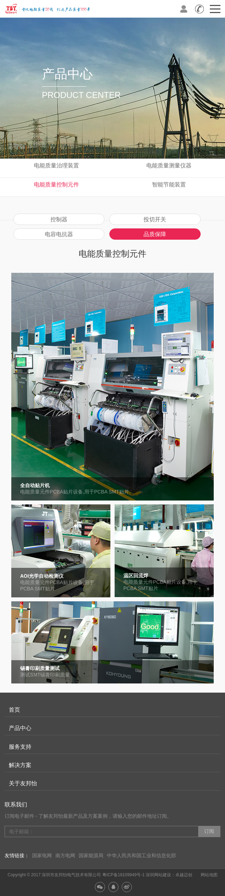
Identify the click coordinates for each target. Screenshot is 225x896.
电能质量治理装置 (56, 165)
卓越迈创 (183, 874)
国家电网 (42, 855)
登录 (183, 9)
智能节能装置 (169, 185)
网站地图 (209, 874)
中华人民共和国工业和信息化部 (141, 855)
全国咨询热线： (199, 9)
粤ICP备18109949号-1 (123, 874)
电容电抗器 (59, 234)
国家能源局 (91, 855)
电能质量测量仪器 (168, 165)
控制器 (58, 219)
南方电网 (65, 855)
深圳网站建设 (158, 874)
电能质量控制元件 (56, 185)
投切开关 (155, 219)
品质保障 (155, 234)
